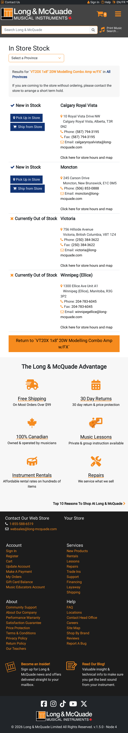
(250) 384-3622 (87, 240)
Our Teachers (16, 649)
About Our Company (21, 612)
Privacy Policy (16, 638)
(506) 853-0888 (87, 188)
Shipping (73, 592)
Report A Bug (76, 643)
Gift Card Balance (19, 582)
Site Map (73, 628)
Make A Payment (19, 572)
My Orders (14, 577)
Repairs (72, 566)
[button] (96, 12)
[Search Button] (93, 30)
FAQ (70, 607)
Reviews (73, 638)
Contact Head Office (82, 618)
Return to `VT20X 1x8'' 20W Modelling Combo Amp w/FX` (64, 344)
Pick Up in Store (26, 118)
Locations (74, 612)
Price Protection (18, 628)
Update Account (18, 566)
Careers (72, 623)
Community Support (21, 607)
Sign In (11, 551)
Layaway (73, 587)
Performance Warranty (23, 618)
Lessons (73, 561)
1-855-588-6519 (19, 524)
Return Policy (16, 643)
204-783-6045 (86, 301)
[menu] (117, 12)
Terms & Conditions (21, 633)
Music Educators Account (25, 587)
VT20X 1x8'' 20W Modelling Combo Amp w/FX (66, 72)
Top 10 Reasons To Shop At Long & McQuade (89, 503)
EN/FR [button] (119, 2)
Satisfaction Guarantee (23, 623)
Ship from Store (27, 127)
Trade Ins (74, 572)
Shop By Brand (78, 633)
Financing (74, 582)
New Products (77, 551)
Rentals (72, 556)
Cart (9, 561)
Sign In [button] (93, 2)
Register (12, 556)
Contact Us (10, 2)
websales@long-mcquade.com (31, 529)
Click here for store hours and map (86, 158)
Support (73, 577)
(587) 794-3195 (87, 132)
